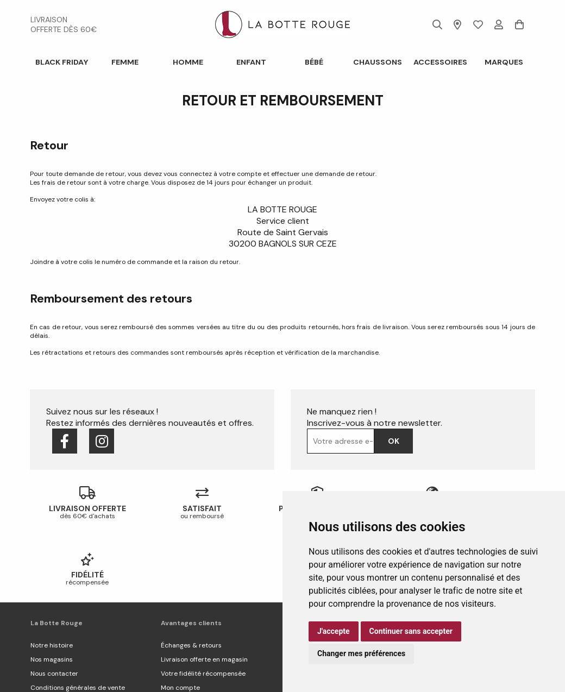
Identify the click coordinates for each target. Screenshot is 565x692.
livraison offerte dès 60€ (63, 24)
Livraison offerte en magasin (204, 593)
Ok (393, 441)
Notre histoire (51, 579)
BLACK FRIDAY (61, 62)
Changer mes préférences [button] (361, 653)
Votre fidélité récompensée (203, 607)
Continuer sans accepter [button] (411, 631)
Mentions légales (56, 635)
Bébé (314, 62)
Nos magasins (51, 593)
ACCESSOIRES (440, 62)
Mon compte (180, 621)
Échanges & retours (191, 579)
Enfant (251, 62)
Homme (188, 62)
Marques (503, 62)
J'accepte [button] (333, 631)
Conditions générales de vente (77, 621)
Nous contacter (54, 607)
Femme (124, 62)
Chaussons (377, 62)
